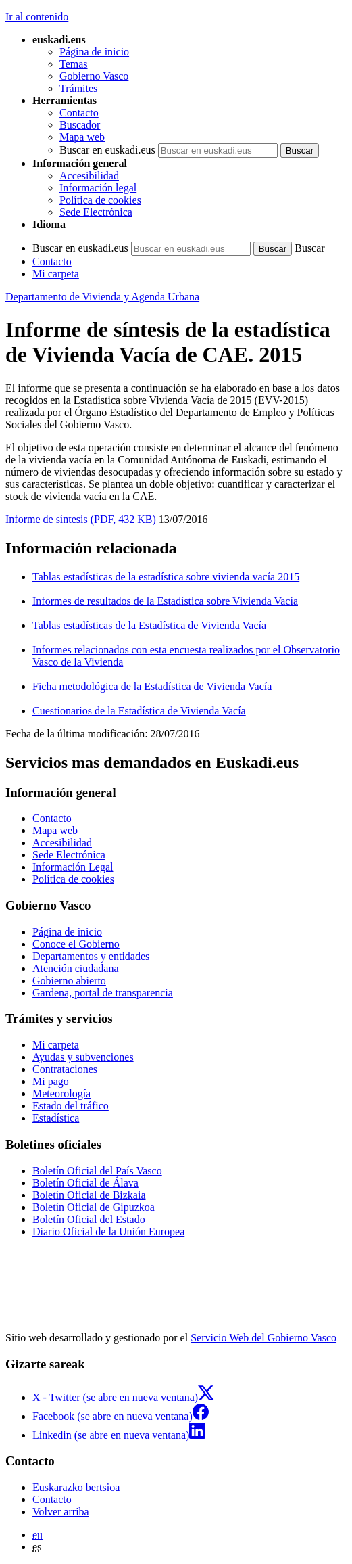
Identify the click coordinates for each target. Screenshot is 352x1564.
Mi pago (50, 1081)
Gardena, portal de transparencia (102, 992)
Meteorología (61, 1093)
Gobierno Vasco (93, 76)
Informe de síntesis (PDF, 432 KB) (80, 519)
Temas (73, 64)
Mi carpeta (55, 273)
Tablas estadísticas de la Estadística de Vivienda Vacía (149, 625)
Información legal (97, 187)
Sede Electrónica (95, 212)
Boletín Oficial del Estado (88, 1219)
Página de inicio (94, 52)
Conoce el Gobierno (76, 944)
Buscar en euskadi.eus (107, 150)
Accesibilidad (89, 175)
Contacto (79, 112)
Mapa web (82, 137)
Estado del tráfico (70, 1105)
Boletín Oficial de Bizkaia (89, 1195)
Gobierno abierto (69, 980)
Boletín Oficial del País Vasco (97, 1170)
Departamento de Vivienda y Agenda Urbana (102, 296)
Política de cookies (100, 200)
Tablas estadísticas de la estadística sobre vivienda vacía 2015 (165, 576)
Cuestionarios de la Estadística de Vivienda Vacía (139, 710)
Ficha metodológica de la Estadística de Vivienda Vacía (152, 686)
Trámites (78, 88)
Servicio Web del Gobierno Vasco (263, 1337)
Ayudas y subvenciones (83, 1057)
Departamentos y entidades (90, 956)
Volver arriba (60, 1511)
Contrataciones (64, 1069)
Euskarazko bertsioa (76, 1487)
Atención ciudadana (75, 968)
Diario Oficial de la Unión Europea (108, 1231)
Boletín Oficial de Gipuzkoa (93, 1207)
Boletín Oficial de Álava (85, 1183)
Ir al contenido (36, 16)
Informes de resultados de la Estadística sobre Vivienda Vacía (165, 601)
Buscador (79, 125)
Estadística (55, 1118)
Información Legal (73, 867)
